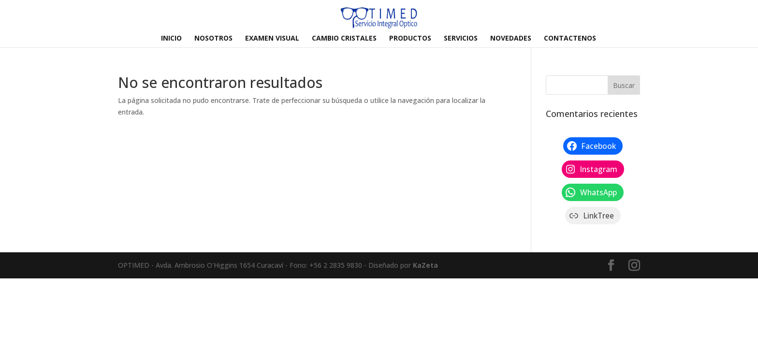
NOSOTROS (213, 39)
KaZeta (425, 265)
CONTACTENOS (570, 39)
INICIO (171, 39)
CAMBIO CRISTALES (344, 39)
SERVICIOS (461, 39)
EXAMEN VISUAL (272, 39)
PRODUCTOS (410, 39)
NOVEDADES (510, 39)
